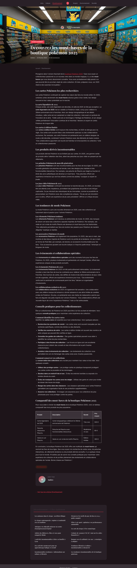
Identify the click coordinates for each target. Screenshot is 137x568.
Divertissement (57, 3)
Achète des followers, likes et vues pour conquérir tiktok (48, 534)
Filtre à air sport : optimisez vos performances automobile (86, 523)
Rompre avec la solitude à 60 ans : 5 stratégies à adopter (86, 540)
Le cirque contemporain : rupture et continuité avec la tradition (50, 521)
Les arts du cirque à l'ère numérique (83, 529)
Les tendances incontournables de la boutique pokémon (86, 553)
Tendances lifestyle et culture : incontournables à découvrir (81, 547)
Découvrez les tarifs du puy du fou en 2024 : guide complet (85, 517)
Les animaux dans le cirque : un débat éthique (50, 516)
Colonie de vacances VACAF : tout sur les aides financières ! (86, 534)
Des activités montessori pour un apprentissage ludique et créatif (46, 547)
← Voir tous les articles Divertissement (49, 492)
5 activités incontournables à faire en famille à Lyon (50, 540)
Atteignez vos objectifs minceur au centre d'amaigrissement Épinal (48, 528)
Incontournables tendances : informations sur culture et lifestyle (50, 553)
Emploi (75, 3)
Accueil (38, 68)
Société (94, 3)
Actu (41, 3)
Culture (48, 3)
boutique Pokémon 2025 (74, 74)
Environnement (84, 3)
